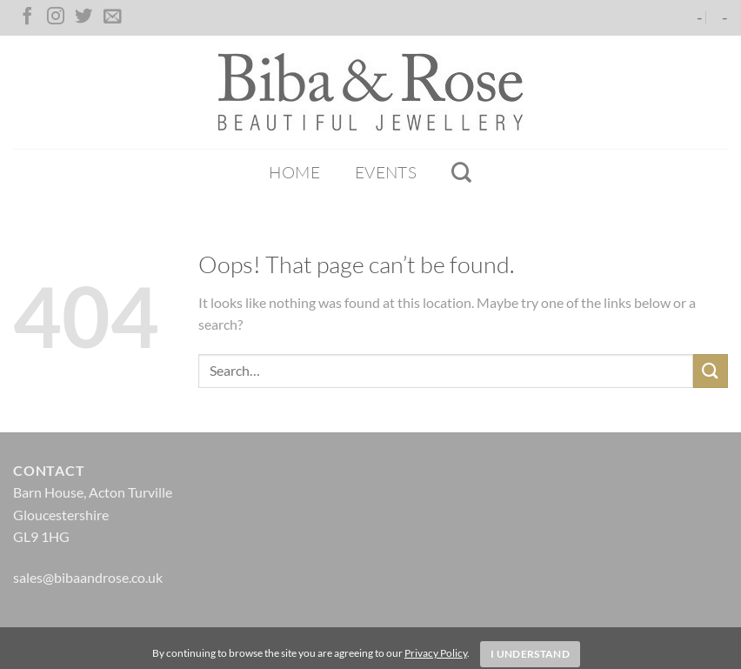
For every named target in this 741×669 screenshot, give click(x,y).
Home (294, 172)
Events (386, 172)
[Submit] (710, 371)
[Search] (461, 172)
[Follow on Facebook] (27, 17)
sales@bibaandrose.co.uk (88, 577)
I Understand (530, 653)
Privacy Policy (435, 652)
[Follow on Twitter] (83, 17)
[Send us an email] (112, 17)
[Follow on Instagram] (55, 17)
